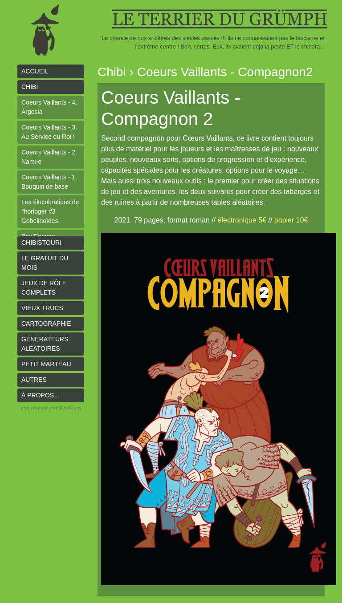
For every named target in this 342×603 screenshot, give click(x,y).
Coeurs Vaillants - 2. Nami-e (49, 157)
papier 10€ (291, 220)
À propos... (40, 395)
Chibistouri (41, 242)
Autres (34, 379)
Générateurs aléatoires (45, 344)
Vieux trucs (42, 308)
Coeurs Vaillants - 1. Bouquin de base (49, 182)
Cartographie (46, 323)
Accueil (35, 71)
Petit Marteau (46, 364)
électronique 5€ (242, 220)
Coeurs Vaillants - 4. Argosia (49, 107)
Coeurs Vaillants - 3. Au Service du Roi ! (49, 132)
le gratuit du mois (44, 263)
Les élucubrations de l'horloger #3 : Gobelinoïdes (50, 211)
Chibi (29, 86)
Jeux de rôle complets (43, 287)
